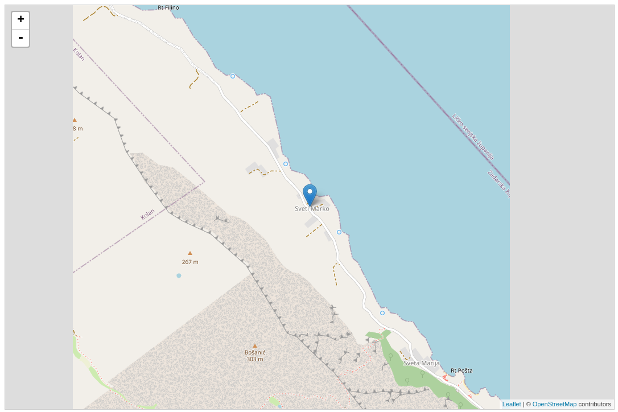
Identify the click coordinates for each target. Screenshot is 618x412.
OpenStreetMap (555, 404)
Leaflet (511, 404)
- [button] (20, 38)
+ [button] (20, 20)
